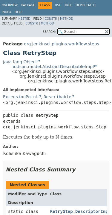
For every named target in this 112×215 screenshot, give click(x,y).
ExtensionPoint (20, 96)
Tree (68, 5)
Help (18, 12)
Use (58, 5)
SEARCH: (49, 31)
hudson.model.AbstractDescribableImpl (52, 66)
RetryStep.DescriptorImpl (80, 211)
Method (66, 18)
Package (28, 5)
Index (6, 12)
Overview (10, 5)
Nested (24, 18)
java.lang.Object (20, 61)
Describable (57, 96)
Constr (51, 18)
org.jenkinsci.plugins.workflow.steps (61, 44)
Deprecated (86, 5)
